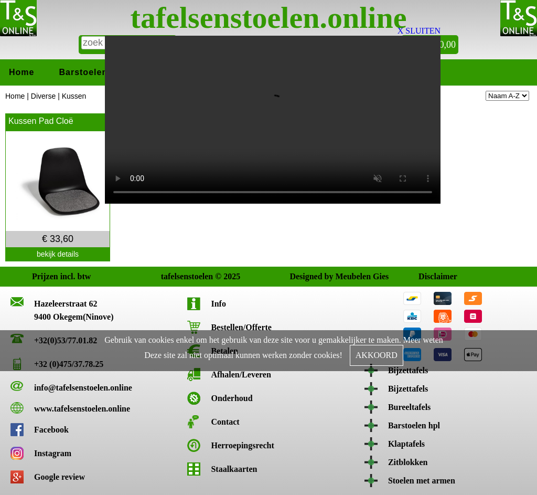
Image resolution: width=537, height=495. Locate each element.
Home (21, 72)
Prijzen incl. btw (41, 276)
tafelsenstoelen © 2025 (170, 276)
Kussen (74, 96)
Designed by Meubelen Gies (299, 276)
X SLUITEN (419, 30)
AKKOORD (377, 355)
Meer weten (423, 339)
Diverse (43, 96)
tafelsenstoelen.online (269, 18)
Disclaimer (428, 276)
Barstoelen (83, 72)
